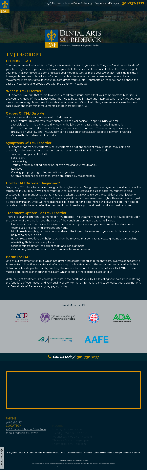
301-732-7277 (73, 357)
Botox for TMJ (18, 257)
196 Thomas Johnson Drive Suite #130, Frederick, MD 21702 (83, 3)
